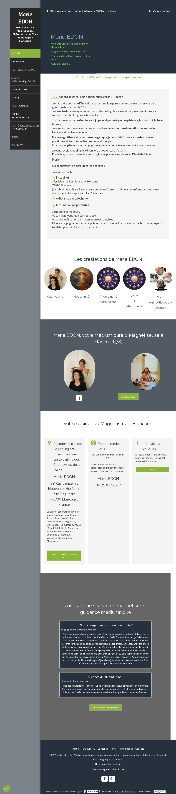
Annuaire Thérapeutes (126, 791)
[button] (6, 788)
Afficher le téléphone (162, 11)
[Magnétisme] (55, 279)
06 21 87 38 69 (108, 485)
